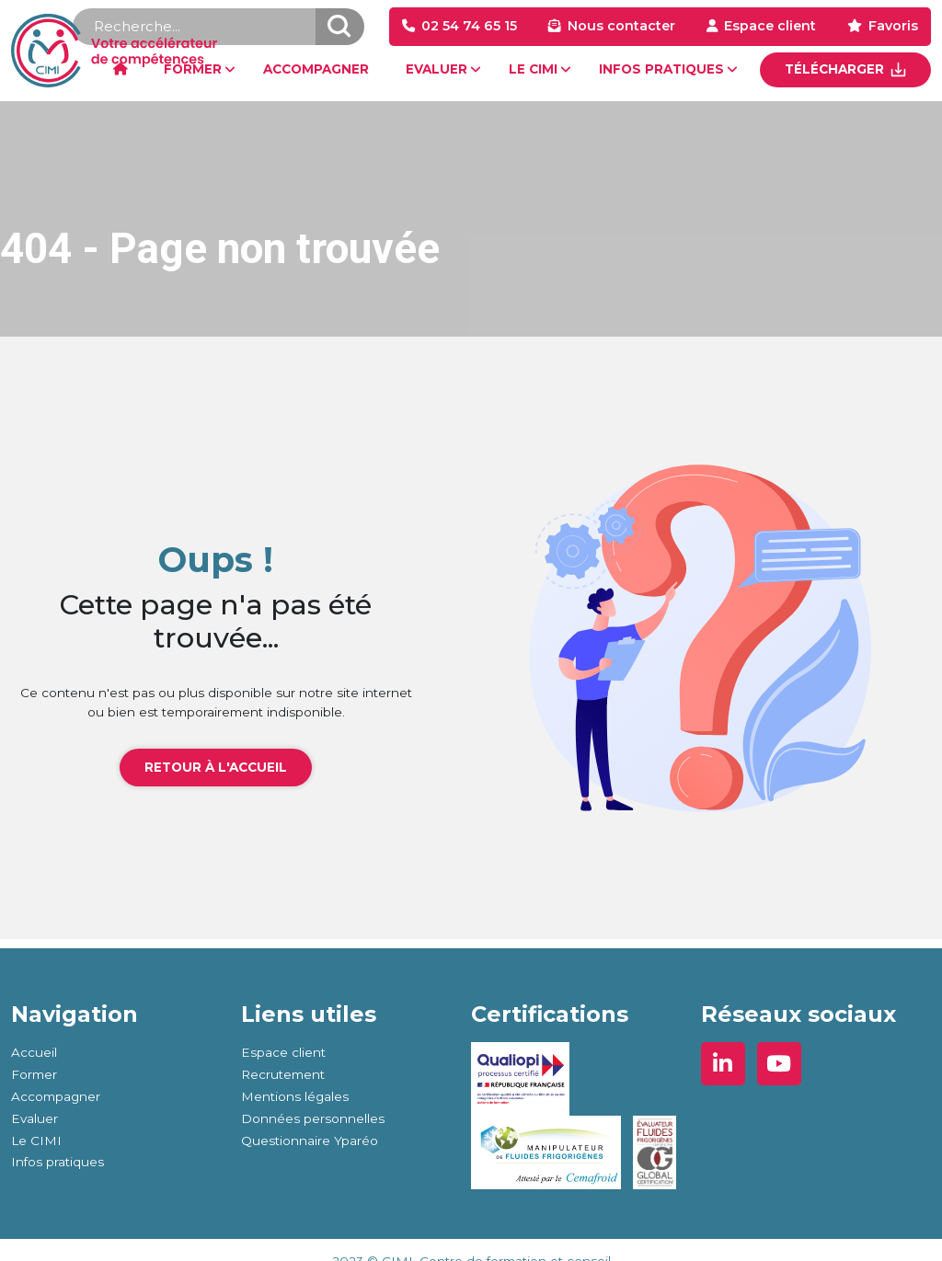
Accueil (34, 1052)
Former (34, 1074)
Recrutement (283, 1074)
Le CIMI (36, 1140)
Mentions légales (295, 1096)
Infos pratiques (57, 1161)
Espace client (770, 25)
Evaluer (34, 1118)
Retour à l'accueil (215, 767)
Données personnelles (313, 1118)
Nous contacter (621, 25)
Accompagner (55, 1096)
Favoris (893, 25)
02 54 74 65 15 (469, 25)
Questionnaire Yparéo (309, 1140)
